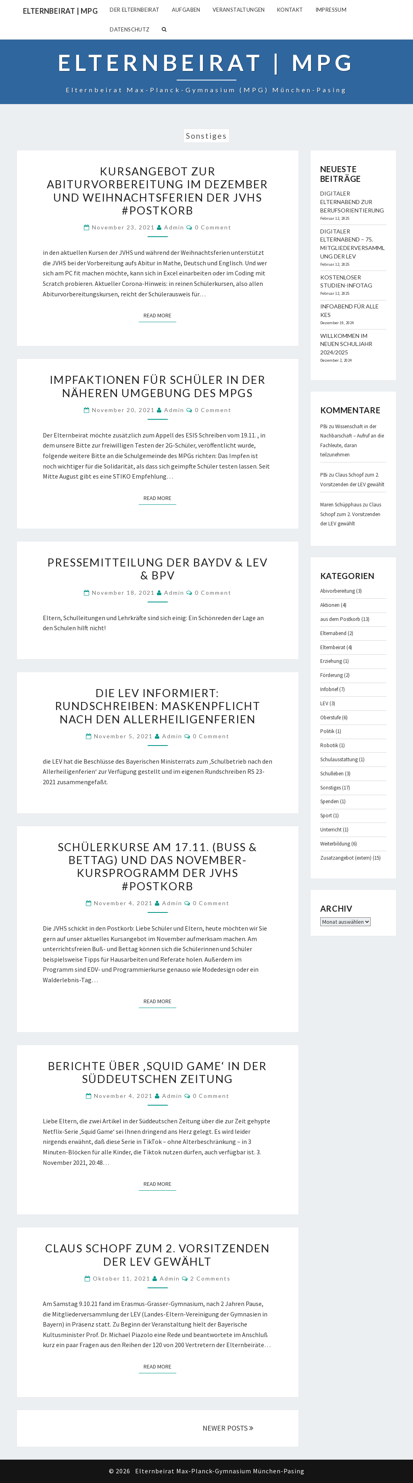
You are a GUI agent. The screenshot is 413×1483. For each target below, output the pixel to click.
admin (174, 227)
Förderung (331, 675)
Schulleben (332, 773)
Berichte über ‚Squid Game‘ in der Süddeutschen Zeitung (157, 1072)
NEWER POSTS (227, 1428)
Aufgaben (186, 9)
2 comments (210, 1278)
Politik (327, 731)
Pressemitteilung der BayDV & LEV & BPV (157, 569)
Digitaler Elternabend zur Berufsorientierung (352, 202)
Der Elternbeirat (134, 9)
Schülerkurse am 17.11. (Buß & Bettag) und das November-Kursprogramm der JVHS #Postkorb (157, 866)
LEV (324, 703)
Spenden (329, 801)
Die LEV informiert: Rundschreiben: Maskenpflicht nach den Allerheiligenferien (158, 706)
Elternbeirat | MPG (60, 10)
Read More (160, 315)
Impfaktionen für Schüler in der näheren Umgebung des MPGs (158, 386)
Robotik (329, 745)
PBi (323, 426)
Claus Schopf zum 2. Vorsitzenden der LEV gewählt (157, 1254)
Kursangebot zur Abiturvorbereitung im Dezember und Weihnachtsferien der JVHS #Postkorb (157, 191)
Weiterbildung (335, 843)
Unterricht (331, 829)
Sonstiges (330, 787)
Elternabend (333, 633)
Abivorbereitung (337, 590)
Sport (326, 815)
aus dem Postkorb (340, 619)
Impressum (331, 9)
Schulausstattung (339, 759)
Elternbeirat (332, 647)
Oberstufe (330, 717)
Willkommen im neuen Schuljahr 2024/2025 (346, 344)
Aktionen (330, 605)
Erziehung (331, 661)
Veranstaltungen (239, 9)
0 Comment (213, 227)
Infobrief (329, 689)
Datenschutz (129, 29)
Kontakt (290, 9)
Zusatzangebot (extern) (345, 857)
